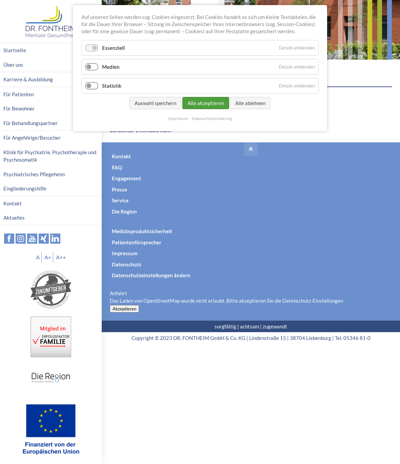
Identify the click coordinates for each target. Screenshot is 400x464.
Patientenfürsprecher (136, 242)
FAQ (117, 167)
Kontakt (121, 156)
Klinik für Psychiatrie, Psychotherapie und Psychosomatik (49, 156)
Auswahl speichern (155, 103)
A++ (61, 257)
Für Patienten (18, 94)
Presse (119, 189)
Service (120, 200)
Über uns (13, 65)
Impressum (125, 253)
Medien (111, 67)
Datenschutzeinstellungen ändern (151, 275)
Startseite (14, 50)
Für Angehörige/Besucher (32, 138)
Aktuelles (14, 218)
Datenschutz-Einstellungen (312, 301)
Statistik (111, 86)
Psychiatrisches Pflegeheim (34, 174)
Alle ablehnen (250, 103)
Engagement (126, 178)
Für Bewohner (19, 108)
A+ (47, 257)
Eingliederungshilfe (24, 188)
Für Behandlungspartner (30, 123)
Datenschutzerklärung (212, 118)
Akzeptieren (124, 308)
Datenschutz (126, 264)
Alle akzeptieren (205, 103)
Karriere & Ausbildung (28, 79)
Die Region (124, 211)
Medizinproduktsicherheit (142, 231)
